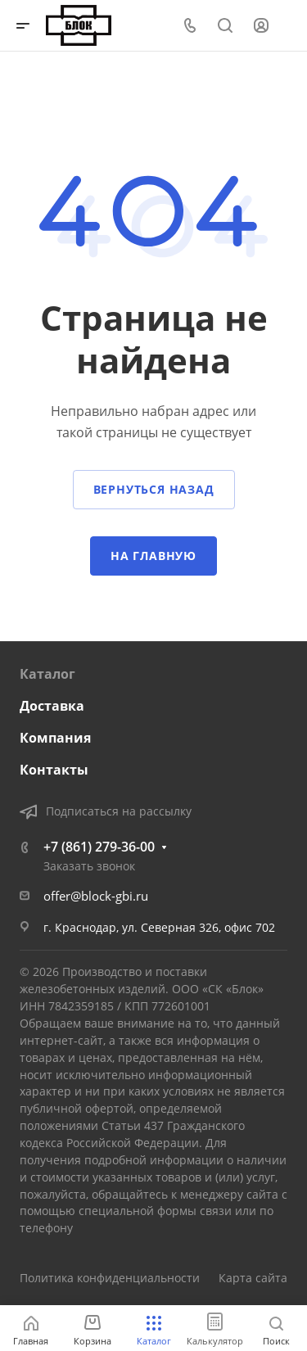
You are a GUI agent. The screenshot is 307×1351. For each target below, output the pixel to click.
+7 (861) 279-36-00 (99, 847)
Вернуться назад (153, 489)
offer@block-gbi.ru (95, 896)
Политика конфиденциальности (110, 1277)
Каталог (47, 674)
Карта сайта (253, 1277)
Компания (55, 738)
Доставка (52, 706)
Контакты (54, 770)
